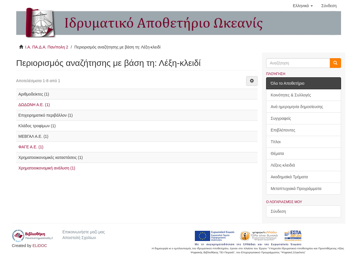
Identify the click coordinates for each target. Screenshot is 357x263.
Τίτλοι (276, 141)
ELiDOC (39, 245)
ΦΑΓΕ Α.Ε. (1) (31, 147)
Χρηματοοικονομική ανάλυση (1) (47, 168)
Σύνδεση (278, 211)
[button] (303, 5)
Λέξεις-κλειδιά (283, 165)
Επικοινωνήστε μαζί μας (83, 232)
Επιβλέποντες (283, 130)
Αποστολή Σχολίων (79, 237)
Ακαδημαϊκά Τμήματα (289, 177)
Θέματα (277, 153)
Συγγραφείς (281, 118)
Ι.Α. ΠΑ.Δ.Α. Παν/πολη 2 (46, 47)
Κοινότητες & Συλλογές (291, 95)
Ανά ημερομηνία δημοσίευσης (297, 106)
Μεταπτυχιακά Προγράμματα (296, 188)
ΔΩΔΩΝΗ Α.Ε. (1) (34, 104)
